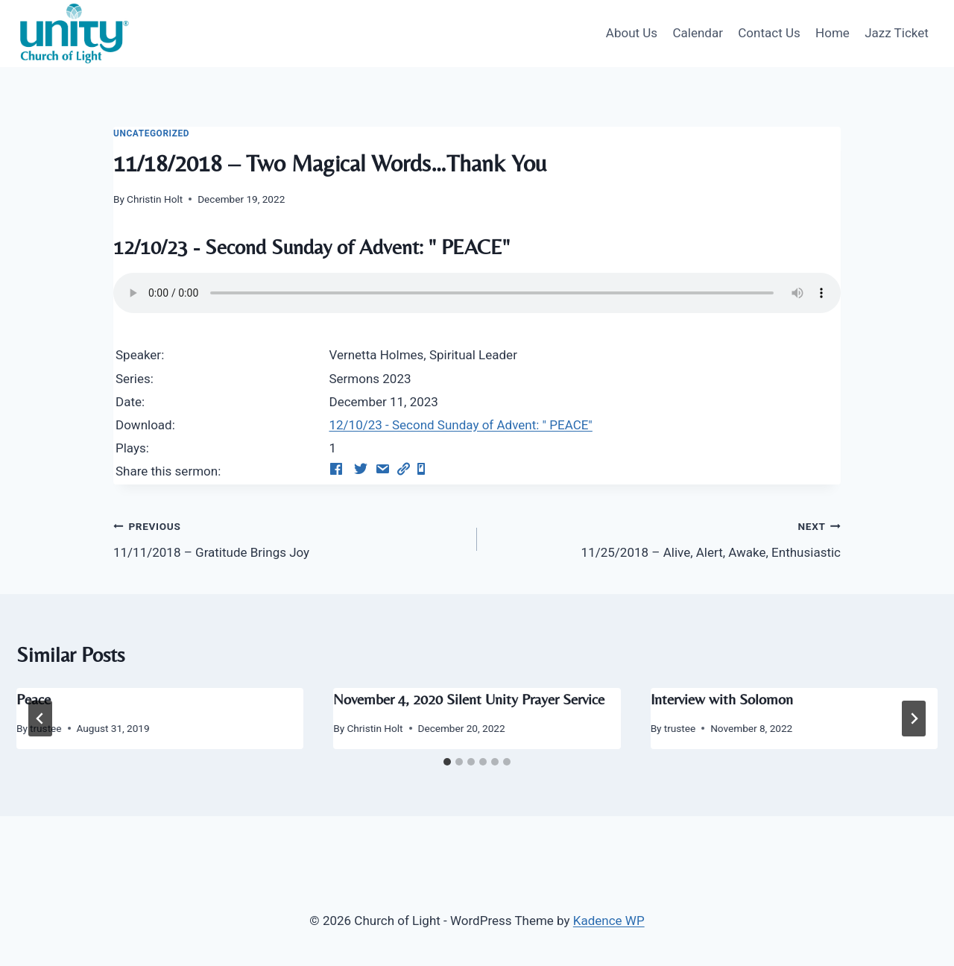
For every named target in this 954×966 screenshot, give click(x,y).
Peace (33, 698)
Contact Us (769, 32)
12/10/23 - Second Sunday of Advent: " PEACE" (460, 424)
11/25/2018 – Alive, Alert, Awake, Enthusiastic (665, 538)
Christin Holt (155, 199)
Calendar (697, 32)
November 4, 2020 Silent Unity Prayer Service (468, 698)
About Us (631, 32)
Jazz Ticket (897, 32)
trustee (679, 728)
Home (832, 32)
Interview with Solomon (722, 698)
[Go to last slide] (40, 718)
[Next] (914, 718)
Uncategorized (151, 133)
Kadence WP (609, 920)
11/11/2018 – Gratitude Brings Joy (288, 538)
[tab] (447, 761)
